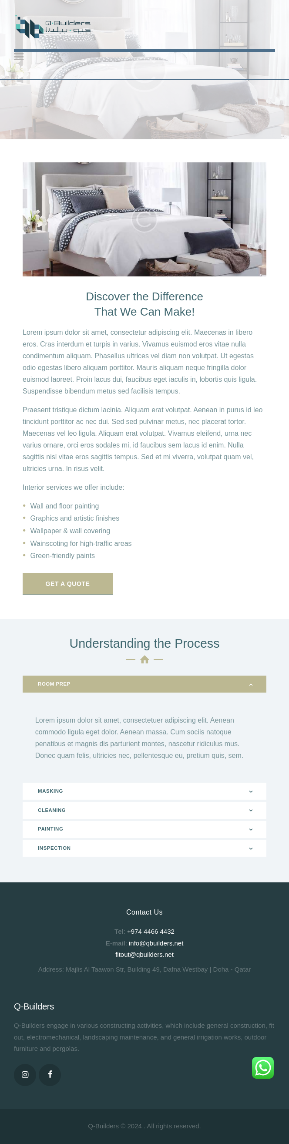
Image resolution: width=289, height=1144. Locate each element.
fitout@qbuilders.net (144, 954)
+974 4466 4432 (151, 931)
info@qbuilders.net (156, 943)
